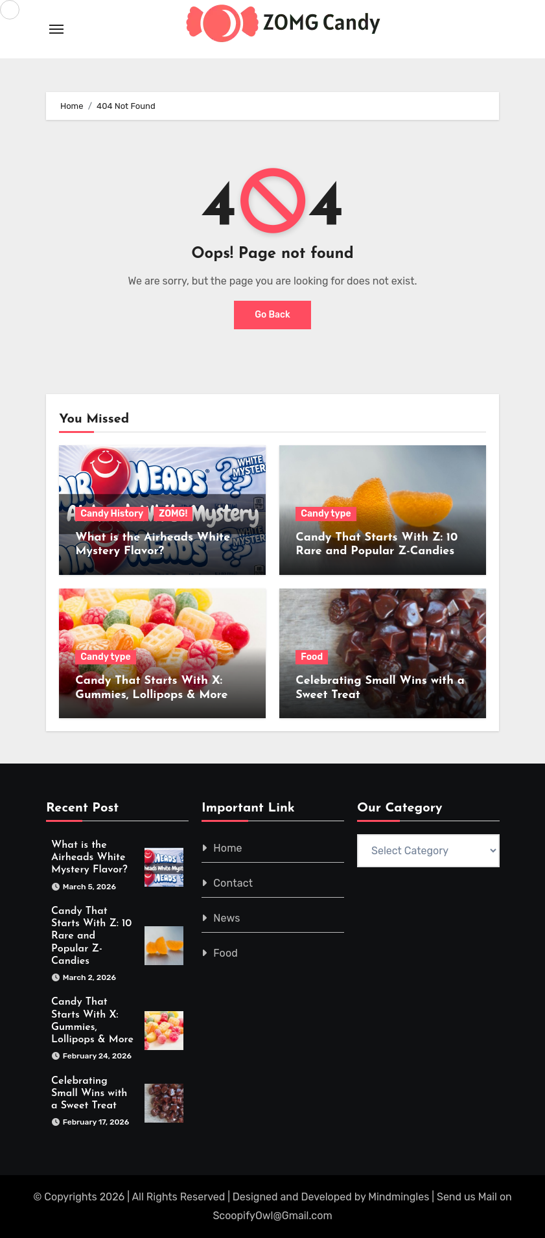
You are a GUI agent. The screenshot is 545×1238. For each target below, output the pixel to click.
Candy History (111, 513)
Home (227, 848)
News (226, 918)
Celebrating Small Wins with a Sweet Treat (89, 1093)
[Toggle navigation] (56, 29)
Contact (233, 883)
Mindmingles (398, 1197)
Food (312, 656)
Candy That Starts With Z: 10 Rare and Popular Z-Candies (91, 936)
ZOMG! (173, 513)
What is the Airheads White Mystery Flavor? (89, 857)
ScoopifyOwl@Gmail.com (272, 1215)
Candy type (326, 513)
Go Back (272, 314)
